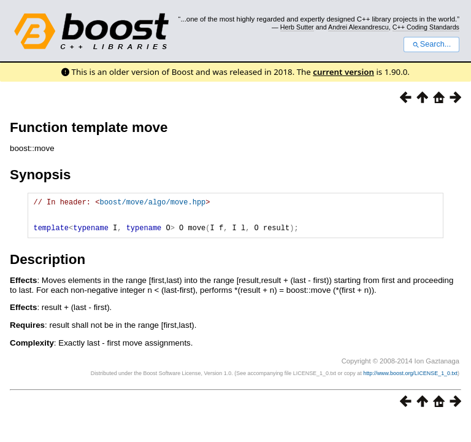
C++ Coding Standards (425, 27)
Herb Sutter (297, 27)
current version (343, 71)
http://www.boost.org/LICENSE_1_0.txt (410, 381)
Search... (431, 44)
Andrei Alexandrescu (358, 27)
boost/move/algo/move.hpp (152, 203)
